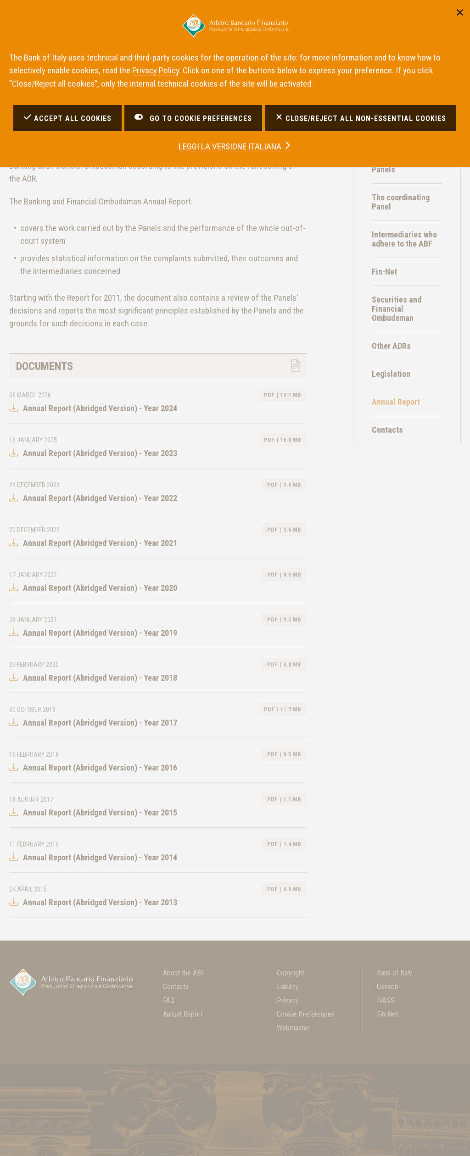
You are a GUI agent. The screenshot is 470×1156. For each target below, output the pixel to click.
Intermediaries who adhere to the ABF (404, 239)
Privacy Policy (155, 70)
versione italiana (235, 146)
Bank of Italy (394, 973)
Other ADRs (391, 346)
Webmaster (293, 1028)
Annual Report (183, 1014)
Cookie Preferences (306, 1014)
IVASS (386, 1000)
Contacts (387, 430)
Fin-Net (384, 271)
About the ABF (184, 973)
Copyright (290, 973)
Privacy (287, 1000)
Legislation (391, 374)
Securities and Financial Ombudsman (396, 309)
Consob (387, 986)
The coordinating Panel (401, 202)
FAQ (168, 1000)
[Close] (460, 11)
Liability (287, 986)
